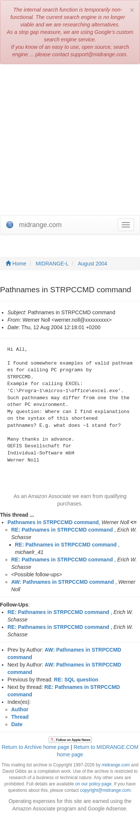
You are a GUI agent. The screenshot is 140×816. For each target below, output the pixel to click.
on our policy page (93, 784)
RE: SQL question (76, 680)
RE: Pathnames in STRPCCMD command (62, 530)
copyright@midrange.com (105, 790)
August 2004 (93, 264)
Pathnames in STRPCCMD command (53, 522)
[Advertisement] (70, 141)
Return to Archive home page (35, 747)
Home (16, 264)
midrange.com (116, 765)
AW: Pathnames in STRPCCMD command (62, 582)
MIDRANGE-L (52, 264)
